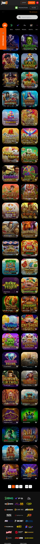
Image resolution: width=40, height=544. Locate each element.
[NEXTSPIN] (31, 26)
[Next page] (30, 486)
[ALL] (4, 26)
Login (24, 2)
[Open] (3, 39)
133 (27, 486)
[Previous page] (9, 486)
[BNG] (11, 26)
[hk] (37, 2)
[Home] (4, 2)
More (34, 8)
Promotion (21, 7)
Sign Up (31, 2)
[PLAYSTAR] (18, 26)
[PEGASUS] (24, 26)
